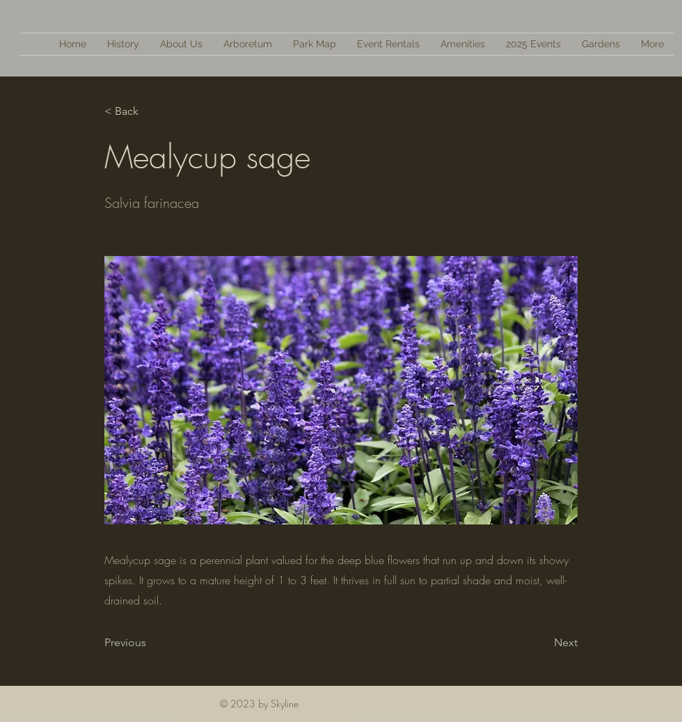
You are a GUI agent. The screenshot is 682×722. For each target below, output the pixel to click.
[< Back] (150, 111)
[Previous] (150, 643)
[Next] (543, 643)
